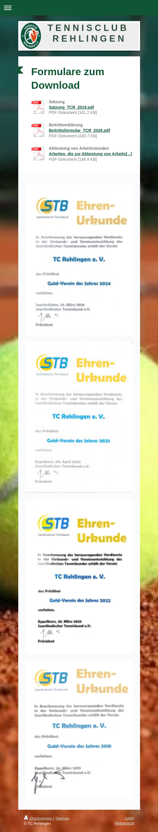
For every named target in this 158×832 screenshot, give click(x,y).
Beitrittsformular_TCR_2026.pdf (79, 130)
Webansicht (124, 823)
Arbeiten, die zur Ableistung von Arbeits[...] (90, 153)
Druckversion (38, 818)
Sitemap (62, 818)
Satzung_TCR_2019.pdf (71, 107)
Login (129, 818)
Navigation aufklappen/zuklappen (79, 7)
